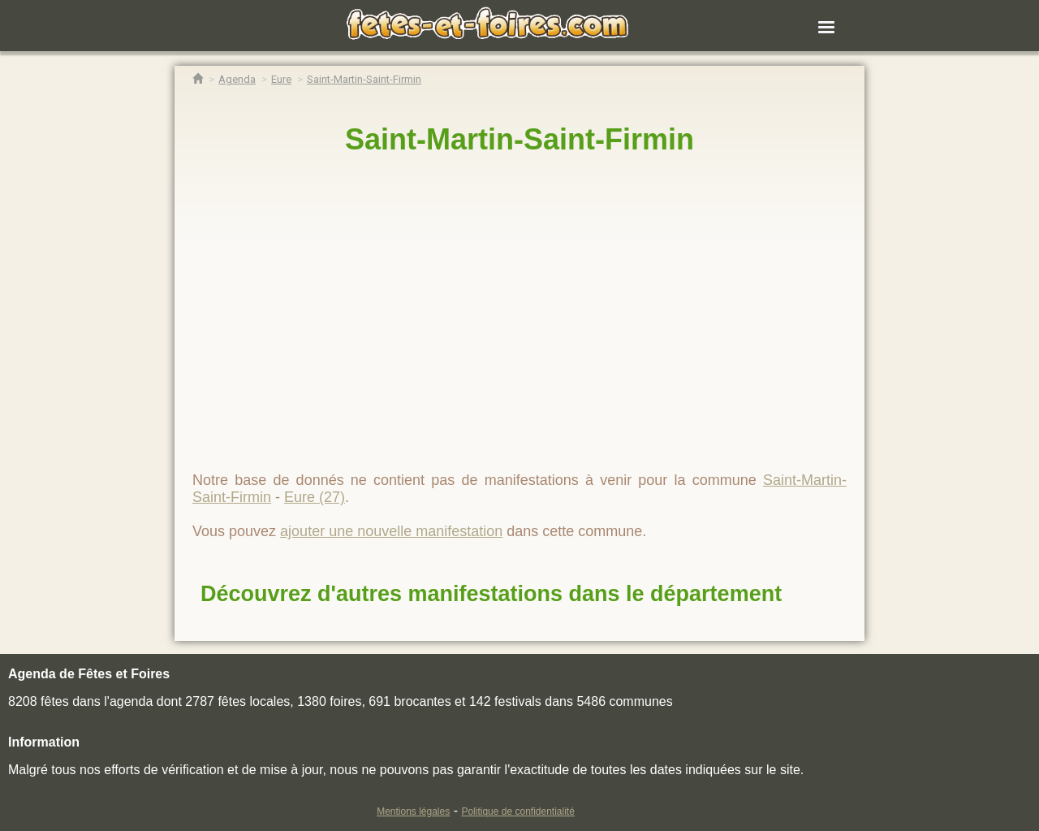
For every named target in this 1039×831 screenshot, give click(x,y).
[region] (519, 306)
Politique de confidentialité (517, 811)
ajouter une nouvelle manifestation (391, 531)
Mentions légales (413, 811)
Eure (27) (314, 497)
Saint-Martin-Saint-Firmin (519, 139)
